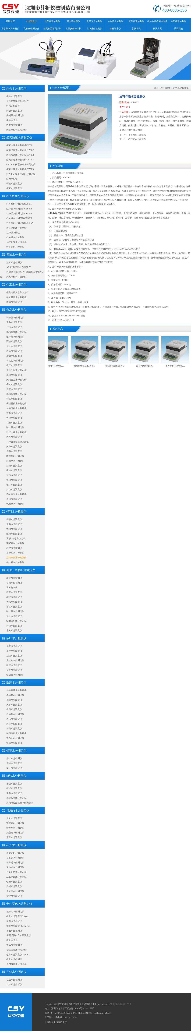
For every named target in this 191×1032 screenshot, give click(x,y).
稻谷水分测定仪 (14, 597)
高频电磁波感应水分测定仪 (19, 803)
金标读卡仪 (115, 28)
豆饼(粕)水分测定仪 (16, 538)
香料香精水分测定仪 (16, 403)
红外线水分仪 (13, 232)
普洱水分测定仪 (14, 670)
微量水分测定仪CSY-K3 (17, 954)
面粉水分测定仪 (14, 341)
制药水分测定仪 (14, 728)
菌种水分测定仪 (14, 446)
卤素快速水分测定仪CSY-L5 (20, 160)
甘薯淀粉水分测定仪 (16, 408)
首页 (156, 88)
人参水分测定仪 (14, 704)
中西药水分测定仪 (15, 738)
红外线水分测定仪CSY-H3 (19, 213)
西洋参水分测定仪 (15, 714)
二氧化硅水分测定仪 (16, 877)
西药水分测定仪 (14, 719)
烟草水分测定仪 (16, 750)
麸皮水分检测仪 (14, 548)
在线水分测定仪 (16, 971)
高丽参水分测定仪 (15, 695)
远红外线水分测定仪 (16, 228)
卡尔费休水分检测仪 (16, 964)
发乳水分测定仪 (14, 818)
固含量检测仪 (73, 21)
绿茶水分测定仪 (14, 665)
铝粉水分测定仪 (14, 881)
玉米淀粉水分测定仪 (16, 370)
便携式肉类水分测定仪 (17, 101)
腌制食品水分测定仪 (16, 379)
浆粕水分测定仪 (14, 793)
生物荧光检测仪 (115, 21)
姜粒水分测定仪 (14, 489)
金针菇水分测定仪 (15, 337)
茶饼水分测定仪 (14, 646)
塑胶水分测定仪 (16, 254)
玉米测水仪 (12, 587)
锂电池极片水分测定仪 (17, 292)
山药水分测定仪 (14, 709)
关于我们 (178, 28)
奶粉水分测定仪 (14, 480)
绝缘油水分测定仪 (15, 911)
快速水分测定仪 (14, 183)
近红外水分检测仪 (15, 247)
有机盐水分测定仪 (15, 360)
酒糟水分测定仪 (14, 529)
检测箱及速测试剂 (52, 28)
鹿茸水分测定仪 (14, 700)
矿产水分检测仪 (16, 845)
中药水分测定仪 (14, 743)
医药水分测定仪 (16, 682)
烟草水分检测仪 (14, 758)
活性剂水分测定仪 (15, 828)
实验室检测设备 (31, 28)
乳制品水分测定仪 (15, 504)
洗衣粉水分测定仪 (15, 832)
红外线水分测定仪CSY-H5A (19, 223)
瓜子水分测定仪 (14, 346)
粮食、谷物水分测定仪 (20, 570)
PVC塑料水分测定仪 (16, 277)
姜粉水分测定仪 (14, 499)
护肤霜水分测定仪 (15, 823)
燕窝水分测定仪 (14, 399)
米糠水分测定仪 (14, 524)
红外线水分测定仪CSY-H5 (19, 218)
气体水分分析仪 (14, 984)
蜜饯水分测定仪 (14, 470)
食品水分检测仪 (16, 309)
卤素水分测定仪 (14, 188)
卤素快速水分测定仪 (19, 137)
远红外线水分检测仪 (16, 242)
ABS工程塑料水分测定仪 (18, 267)
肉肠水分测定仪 (14, 111)
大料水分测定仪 (14, 451)
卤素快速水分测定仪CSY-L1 (20, 145)
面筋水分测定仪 (14, 351)
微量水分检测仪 (14, 959)
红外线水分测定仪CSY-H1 (19, 204)
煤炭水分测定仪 (14, 886)
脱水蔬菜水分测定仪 (16, 332)
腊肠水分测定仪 (14, 356)
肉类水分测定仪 (16, 88)
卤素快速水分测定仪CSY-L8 (20, 169)
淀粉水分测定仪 (14, 327)
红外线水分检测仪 (15, 237)
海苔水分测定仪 (14, 389)
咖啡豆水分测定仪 (15, 427)
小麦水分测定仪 (14, 630)
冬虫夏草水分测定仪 (16, 690)
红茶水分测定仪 (14, 655)
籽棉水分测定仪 (14, 626)
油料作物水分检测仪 (16, 557)
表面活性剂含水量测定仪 (18, 935)
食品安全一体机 (73, 28)
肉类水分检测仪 (14, 125)
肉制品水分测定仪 (15, 115)
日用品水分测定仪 (17, 810)
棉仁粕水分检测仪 (15, 562)
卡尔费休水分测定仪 (19, 903)
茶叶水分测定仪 (14, 651)
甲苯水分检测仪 (14, 945)
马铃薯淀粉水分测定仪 (17, 442)
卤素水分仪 (12, 179)
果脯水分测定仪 (14, 375)
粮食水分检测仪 (14, 578)
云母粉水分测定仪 (15, 862)
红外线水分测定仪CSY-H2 (19, 209)
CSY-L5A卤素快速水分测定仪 (20, 164)
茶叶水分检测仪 (16, 638)
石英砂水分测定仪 (15, 858)
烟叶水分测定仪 (14, 768)
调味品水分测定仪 (15, 317)
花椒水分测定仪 (14, 422)
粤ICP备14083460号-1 (120, 1004)
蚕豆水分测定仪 (14, 606)
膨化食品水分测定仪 (16, 494)
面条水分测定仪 (14, 437)
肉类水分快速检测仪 (16, 130)
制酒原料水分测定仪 (16, 621)
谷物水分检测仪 (14, 583)
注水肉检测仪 (13, 106)
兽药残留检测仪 (178, 21)
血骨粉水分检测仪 (15, 553)
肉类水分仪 (12, 120)
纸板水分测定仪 (14, 783)
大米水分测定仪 (14, 602)
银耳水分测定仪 (14, 365)
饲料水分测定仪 (14, 519)
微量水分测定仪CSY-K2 (17, 926)
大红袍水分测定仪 (15, 660)
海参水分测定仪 (14, 322)
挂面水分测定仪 (14, 413)
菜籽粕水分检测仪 (15, 543)
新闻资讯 (136, 28)
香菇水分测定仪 (14, 384)
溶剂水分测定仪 (14, 921)
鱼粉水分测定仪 (14, 534)
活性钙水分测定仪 (15, 867)
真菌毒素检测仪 (136, 21)
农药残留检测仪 (52, 21)
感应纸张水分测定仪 (16, 798)
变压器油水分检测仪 (16, 950)
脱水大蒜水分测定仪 (16, 432)
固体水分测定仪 (14, 302)
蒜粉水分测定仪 (14, 475)
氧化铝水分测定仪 (15, 891)
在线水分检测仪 (14, 980)
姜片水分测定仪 (14, 485)
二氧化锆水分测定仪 (16, 872)
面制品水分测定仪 (15, 461)
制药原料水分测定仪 (16, 733)
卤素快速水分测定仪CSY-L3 (20, 155)
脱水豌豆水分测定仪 (16, 394)
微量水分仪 (12, 940)
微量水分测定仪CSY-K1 (17, 916)
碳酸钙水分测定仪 (15, 853)
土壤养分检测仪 (94, 28)
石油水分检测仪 (14, 931)
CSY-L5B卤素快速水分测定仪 (20, 174)
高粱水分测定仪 (14, 592)
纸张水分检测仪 (16, 775)
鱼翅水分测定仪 (14, 418)
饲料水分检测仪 (16, 511)
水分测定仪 (31, 21)
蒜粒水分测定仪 (14, 465)
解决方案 (157, 28)
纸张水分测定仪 (14, 788)
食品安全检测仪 (94, 21)
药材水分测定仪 (14, 724)
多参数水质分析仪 (10, 28)
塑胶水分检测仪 (14, 262)
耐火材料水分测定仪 (16, 297)
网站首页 (10, 21)
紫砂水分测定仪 (14, 896)
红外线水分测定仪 (17, 196)
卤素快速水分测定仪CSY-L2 (20, 150)
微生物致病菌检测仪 (157, 21)
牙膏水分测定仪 (14, 837)
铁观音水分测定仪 (15, 675)
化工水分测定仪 (16, 284)
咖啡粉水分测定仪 (15, 456)
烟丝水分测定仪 (14, 763)
